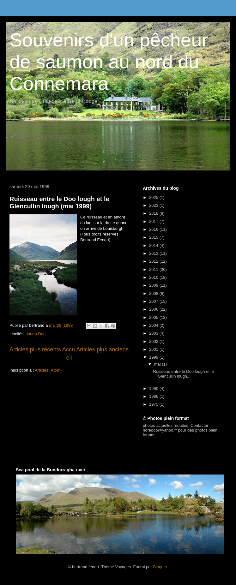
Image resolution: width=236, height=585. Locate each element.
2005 (154, 317)
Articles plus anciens (102, 349)
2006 (154, 309)
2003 (154, 333)
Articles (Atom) (48, 370)
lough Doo (36, 333)
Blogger (160, 566)
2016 (154, 229)
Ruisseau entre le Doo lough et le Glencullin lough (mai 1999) (59, 202)
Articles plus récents (35, 349)
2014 (154, 245)
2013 (154, 253)
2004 (154, 325)
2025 (154, 197)
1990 (154, 388)
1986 (154, 396)
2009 (154, 285)
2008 (154, 293)
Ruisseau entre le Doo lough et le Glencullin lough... (183, 374)
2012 (154, 261)
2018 (154, 213)
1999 (154, 357)
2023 (154, 205)
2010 (154, 277)
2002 (154, 341)
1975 (154, 404)
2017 (154, 221)
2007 (154, 301)
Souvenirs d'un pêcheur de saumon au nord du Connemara (108, 61)
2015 (154, 237)
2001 (154, 349)
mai (158, 364)
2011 (154, 269)
